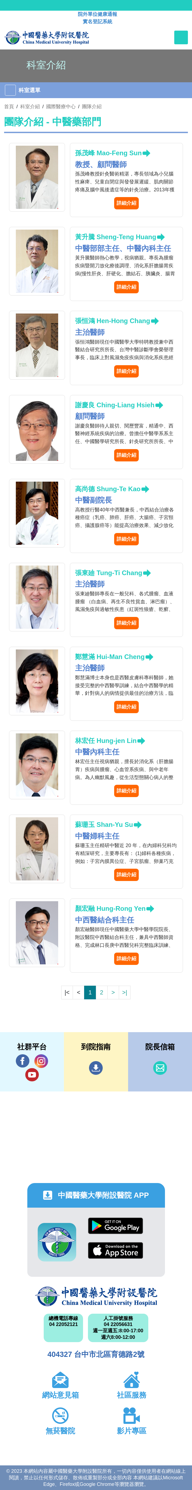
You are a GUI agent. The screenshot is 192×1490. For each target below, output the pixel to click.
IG (41, 1061)
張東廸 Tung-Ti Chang (108, 572)
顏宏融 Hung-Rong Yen (110, 908)
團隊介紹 (92, 106)
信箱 (160, 1068)
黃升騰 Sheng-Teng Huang (115, 237)
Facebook (22, 1061)
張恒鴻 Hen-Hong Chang (112, 320)
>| (124, 992)
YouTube (32, 1074)
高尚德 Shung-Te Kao (108, 489)
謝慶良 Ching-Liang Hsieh (115, 405)
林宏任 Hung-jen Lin (106, 740)
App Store (115, 1250)
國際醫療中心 (61, 106)
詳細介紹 (126, 203)
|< (66, 992)
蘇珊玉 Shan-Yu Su (104, 824)
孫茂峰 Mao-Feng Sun (108, 153)
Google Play (115, 1225)
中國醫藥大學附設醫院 (96, 1296)
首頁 (9, 106)
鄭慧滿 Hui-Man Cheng (110, 656)
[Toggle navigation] (181, 37)
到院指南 (96, 1068)
